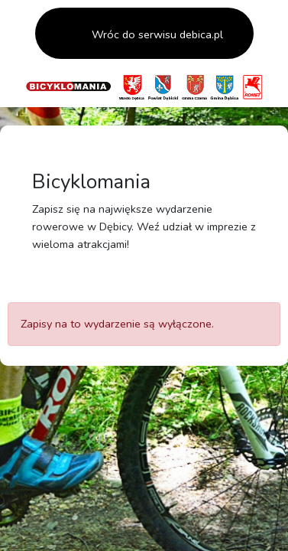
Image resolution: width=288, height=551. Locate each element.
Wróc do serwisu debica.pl (156, 34)
